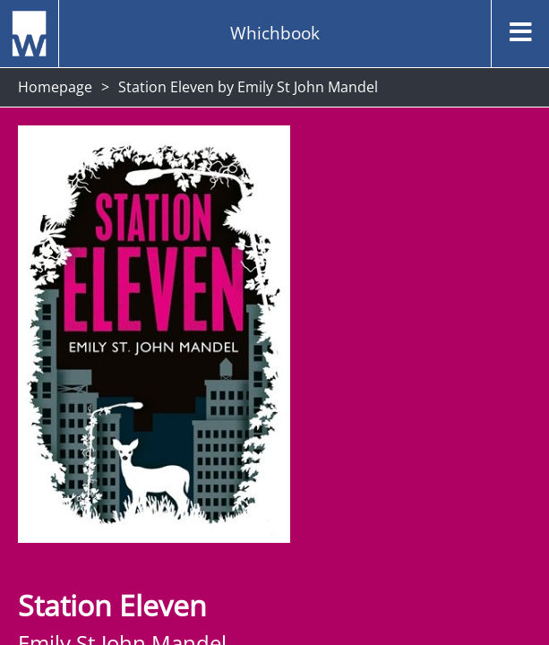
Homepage (55, 87)
